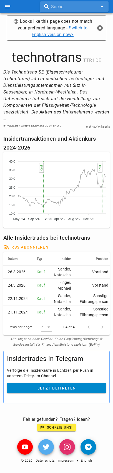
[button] (46, 327)
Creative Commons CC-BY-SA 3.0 (41, 125)
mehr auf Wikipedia (98, 126)
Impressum (65, 460)
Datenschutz (45, 460)
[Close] (100, 28)
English (86, 460)
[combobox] (74, 6)
